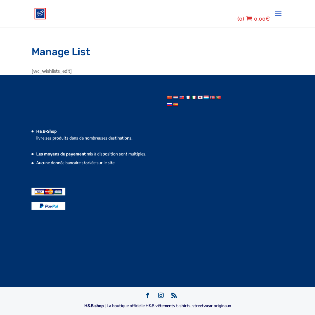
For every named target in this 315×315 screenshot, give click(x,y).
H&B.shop (94, 305)
